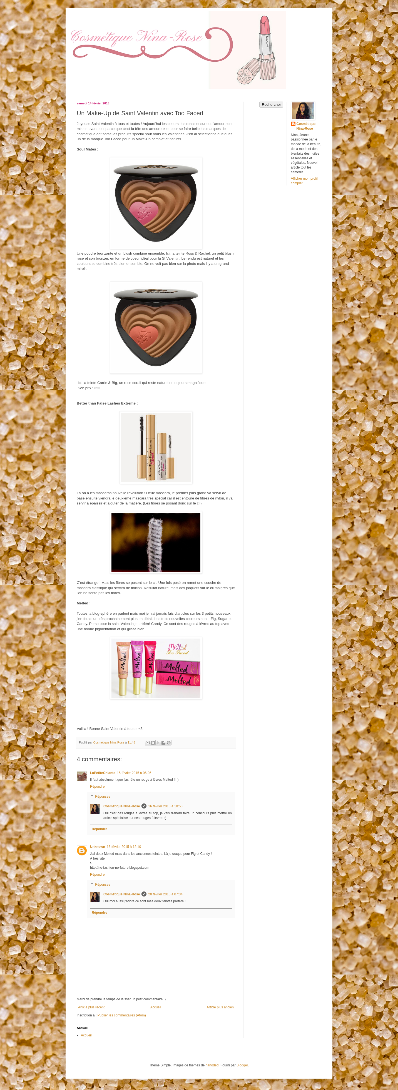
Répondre (97, 786)
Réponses (102, 796)
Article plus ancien (220, 1007)
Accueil (155, 1007)
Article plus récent (91, 1007)
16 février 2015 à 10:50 (165, 806)
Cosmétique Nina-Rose (121, 806)
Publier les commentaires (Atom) (122, 1015)
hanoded (212, 1065)
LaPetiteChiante (102, 773)
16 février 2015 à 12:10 (124, 847)
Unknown (97, 847)
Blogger (242, 1065)
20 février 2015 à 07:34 (165, 894)
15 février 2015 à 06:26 (134, 773)
